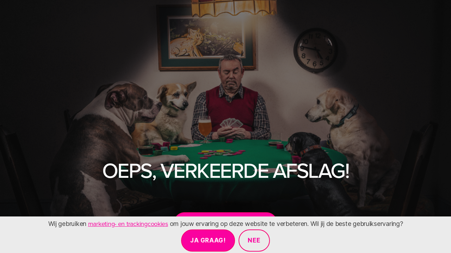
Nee (254, 240)
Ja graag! (208, 240)
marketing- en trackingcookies (128, 223)
